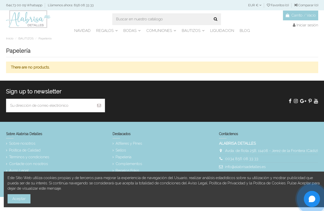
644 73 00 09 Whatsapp (24, 5)
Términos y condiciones (29, 157)
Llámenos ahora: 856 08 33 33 (71, 5)
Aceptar (19, 198)
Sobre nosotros (22, 143)
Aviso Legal (19, 170)
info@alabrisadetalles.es (245, 167)
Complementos (129, 164)
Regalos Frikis (127, 170)
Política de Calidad (25, 150)
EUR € (254, 5)
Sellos (121, 150)
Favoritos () (278, 5)
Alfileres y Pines (129, 143)
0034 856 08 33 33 (241, 158)
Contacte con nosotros (28, 164)
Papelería (123, 157)
